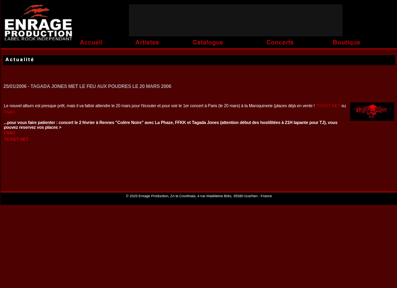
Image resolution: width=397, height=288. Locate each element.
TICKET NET (328, 105)
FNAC (10, 112)
